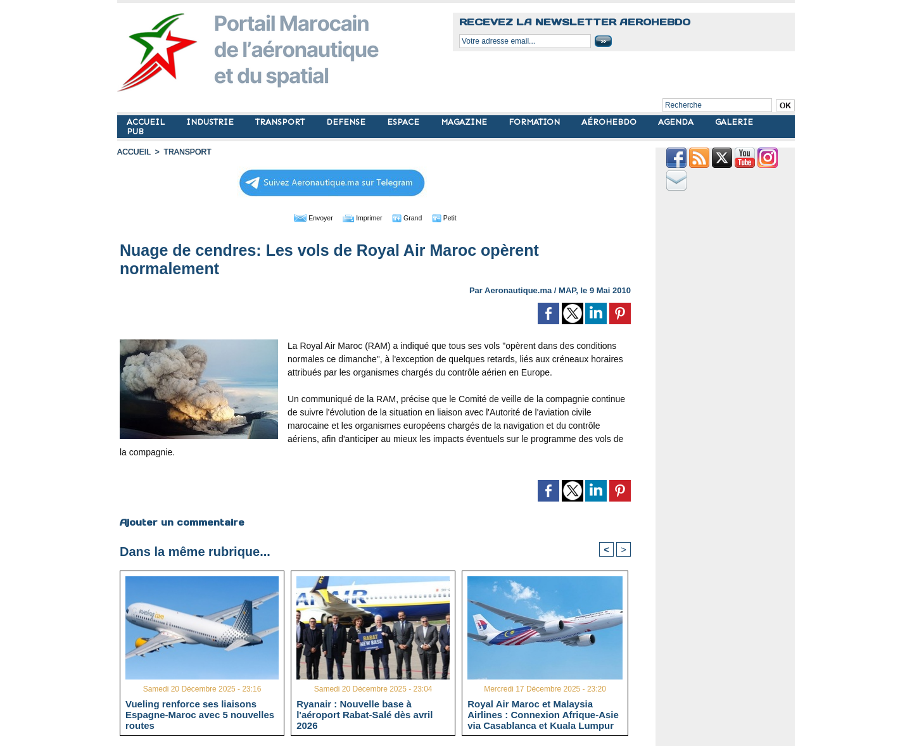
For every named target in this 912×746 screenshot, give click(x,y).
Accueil (133, 152)
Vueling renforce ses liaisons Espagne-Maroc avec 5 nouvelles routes (199, 714)
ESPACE (404, 122)
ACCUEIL (147, 122)
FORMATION (535, 122)
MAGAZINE (465, 122)
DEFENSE (347, 122)
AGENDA (677, 122)
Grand (413, 217)
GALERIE (734, 122)
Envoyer (303, 217)
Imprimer (360, 217)
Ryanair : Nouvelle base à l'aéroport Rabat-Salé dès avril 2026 (364, 714)
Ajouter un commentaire (181, 522)
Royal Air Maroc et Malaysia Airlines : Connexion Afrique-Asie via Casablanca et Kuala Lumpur (543, 714)
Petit (456, 217)
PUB (135, 131)
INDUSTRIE (211, 122)
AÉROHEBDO (610, 122)
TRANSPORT (281, 122)
